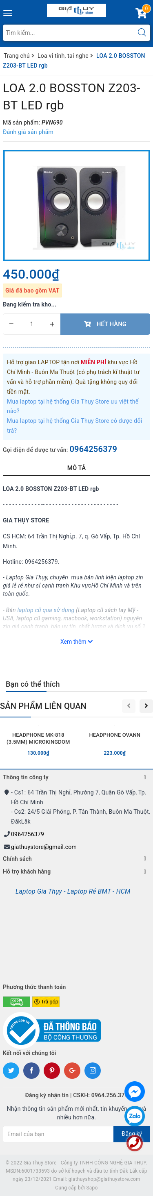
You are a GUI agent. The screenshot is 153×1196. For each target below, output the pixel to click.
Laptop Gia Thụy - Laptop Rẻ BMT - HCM (73, 891)
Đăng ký (132, 1133)
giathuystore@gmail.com (44, 847)
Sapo (92, 1188)
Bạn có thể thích (33, 684)
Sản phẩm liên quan (43, 706)
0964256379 (93, 449)
